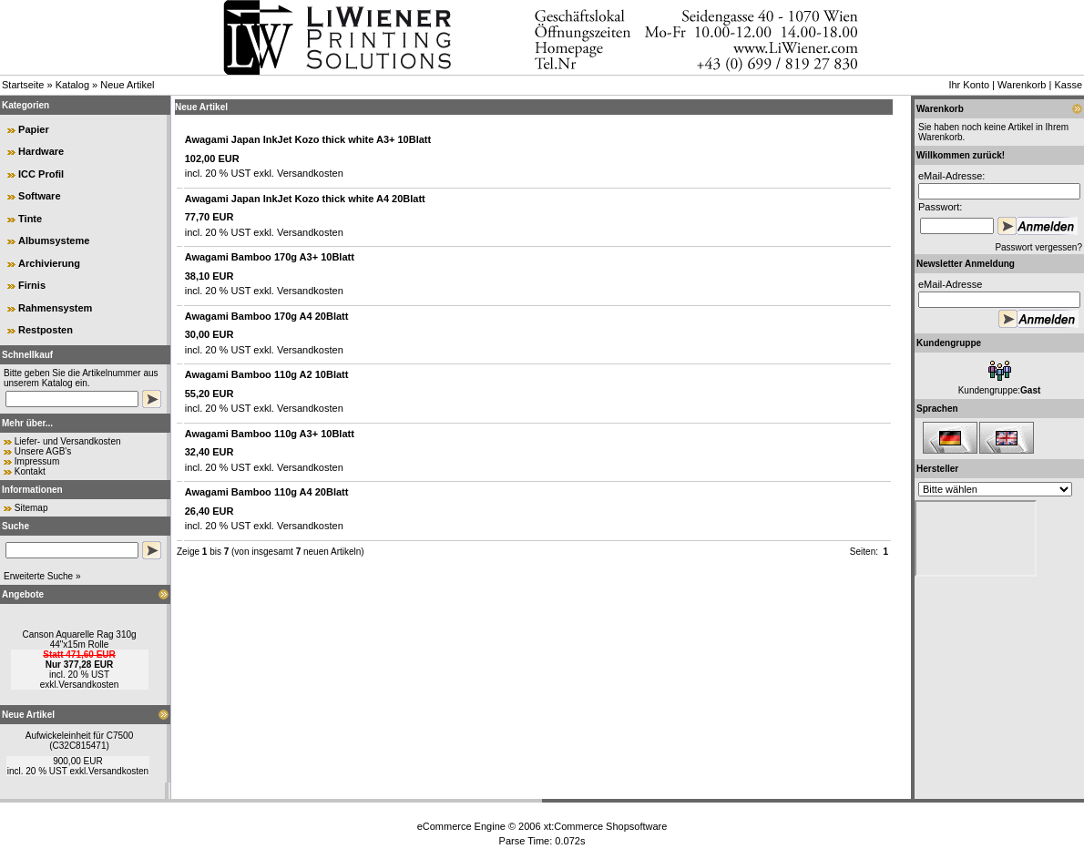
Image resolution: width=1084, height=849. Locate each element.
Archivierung (49, 263)
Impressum (37, 461)
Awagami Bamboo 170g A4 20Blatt (267, 316)
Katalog (72, 84)
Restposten (45, 329)
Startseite (23, 84)
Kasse (1068, 84)
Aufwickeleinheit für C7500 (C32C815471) (79, 741)
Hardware (41, 151)
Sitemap (31, 508)
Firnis (32, 285)
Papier (33, 129)
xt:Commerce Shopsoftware (606, 826)
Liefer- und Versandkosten (68, 441)
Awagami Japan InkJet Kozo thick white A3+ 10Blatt (308, 139)
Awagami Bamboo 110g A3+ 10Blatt (269, 433)
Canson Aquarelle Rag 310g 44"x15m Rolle (79, 639)
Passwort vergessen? (1038, 247)
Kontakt (30, 471)
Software (39, 195)
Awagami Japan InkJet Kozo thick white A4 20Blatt (305, 198)
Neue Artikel (127, 84)
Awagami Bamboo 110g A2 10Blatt (267, 374)
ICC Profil (41, 174)
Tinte (30, 218)
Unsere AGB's (43, 451)
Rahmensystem (55, 307)
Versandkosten (88, 685)
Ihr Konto (968, 84)
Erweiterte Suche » (42, 576)
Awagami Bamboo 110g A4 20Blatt (267, 491)
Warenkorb (1021, 84)
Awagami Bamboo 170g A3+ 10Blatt (269, 256)
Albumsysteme (53, 240)
